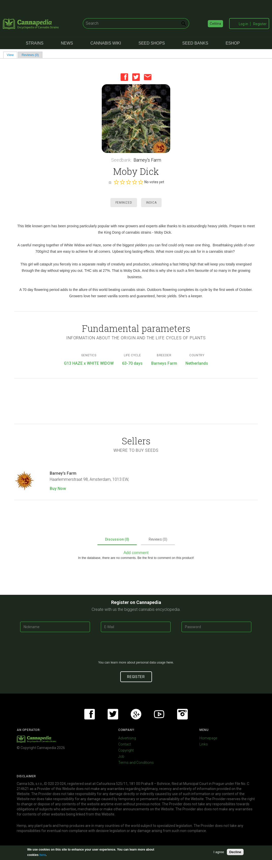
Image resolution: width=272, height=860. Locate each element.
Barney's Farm (147, 160)
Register (260, 24)
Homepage (208, 738)
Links (203, 744)
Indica (151, 202)
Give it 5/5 (140, 182)
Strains (34, 43)
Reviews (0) (30, 55)
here (169, 662)
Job (121, 756)
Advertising (127, 738)
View (12, 55)
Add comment (136, 553)
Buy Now (58, 488)
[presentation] (136, 648)
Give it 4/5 (134, 182)
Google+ (136, 714)
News (67, 43)
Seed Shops (152, 43)
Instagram (182, 714)
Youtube (159, 714)
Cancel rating (110, 182)
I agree (218, 852)
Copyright (126, 750)
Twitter (136, 77)
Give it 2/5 (122, 182)
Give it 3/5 (128, 182)
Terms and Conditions (136, 762)
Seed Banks (195, 43)
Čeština (215, 23)
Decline (235, 852)
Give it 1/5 (116, 182)
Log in (243, 24)
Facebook (124, 77)
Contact (124, 744)
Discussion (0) (117, 539)
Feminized (123, 202)
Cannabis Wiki (105, 43)
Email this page (147, 77)
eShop (233, 43)
